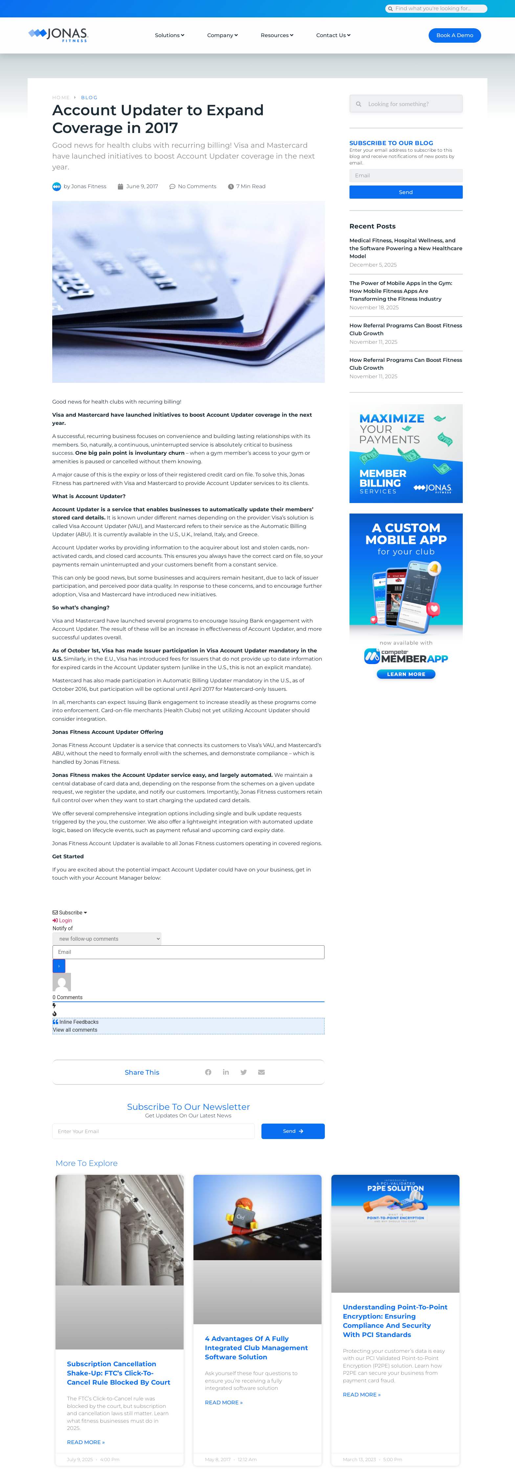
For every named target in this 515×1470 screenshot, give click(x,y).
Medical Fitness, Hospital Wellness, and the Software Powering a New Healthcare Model (405, 248)
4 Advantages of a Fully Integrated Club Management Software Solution (256, 1348)
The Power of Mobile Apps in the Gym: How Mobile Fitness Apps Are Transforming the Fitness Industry (400, 291)
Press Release (191, 8)
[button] (208, 1072)
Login (62, 920)
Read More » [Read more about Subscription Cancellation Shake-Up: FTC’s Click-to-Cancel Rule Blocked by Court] (86, 1442)
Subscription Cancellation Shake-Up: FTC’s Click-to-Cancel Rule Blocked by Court (118, 1373)
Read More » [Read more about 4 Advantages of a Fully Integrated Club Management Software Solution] (224, 1402)
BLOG (89, 97)
